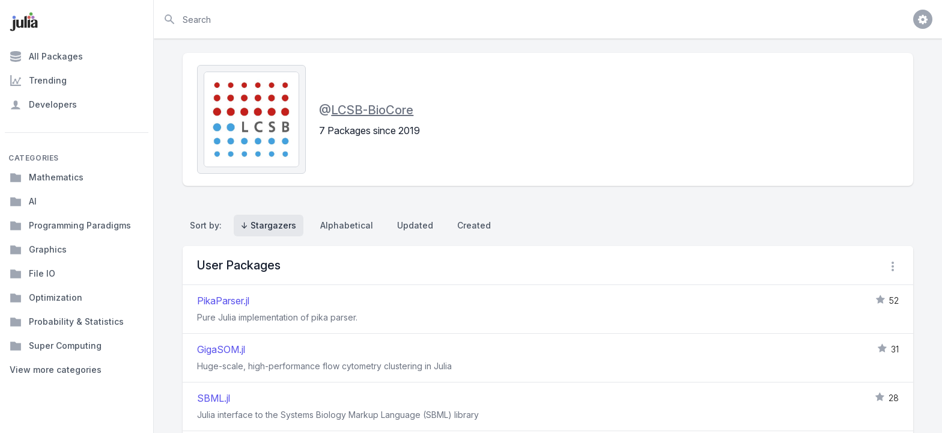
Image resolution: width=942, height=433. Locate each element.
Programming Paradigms (70, 226)
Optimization (46, 298)
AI (23, 201)
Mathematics (47, 177)
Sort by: (208, 225)
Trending (38, 81)
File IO (32, 274)
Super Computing (56, 346)
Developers (43, 105)
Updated (415, 225)
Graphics (38, 250)
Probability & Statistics (67, 322)
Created (474, 225)
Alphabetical (346, 225)
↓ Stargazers (268, 225)
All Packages (46, 57)
